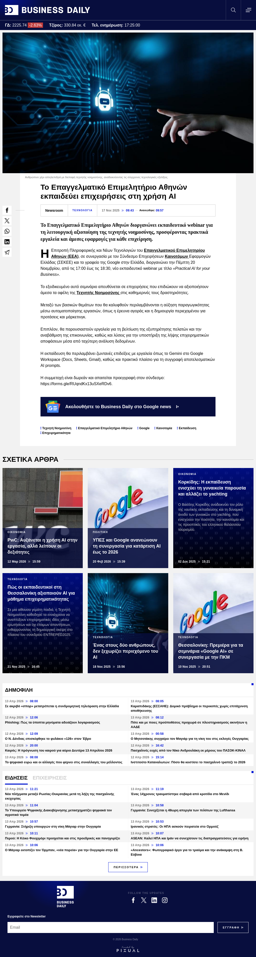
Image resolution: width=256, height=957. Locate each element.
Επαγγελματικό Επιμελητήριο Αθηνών (105, 428)
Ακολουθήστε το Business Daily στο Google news (112, 407)
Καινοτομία (164, 428)
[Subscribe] (231, 927)
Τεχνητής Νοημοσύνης (98, 293)
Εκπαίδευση (187, 428)
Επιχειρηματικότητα (56, 433)
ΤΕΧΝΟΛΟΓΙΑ (82, 210)
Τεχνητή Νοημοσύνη (56, 428)
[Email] (111, 927)
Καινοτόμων (177, 256)
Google (144, 428)
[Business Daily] (65, 896)
